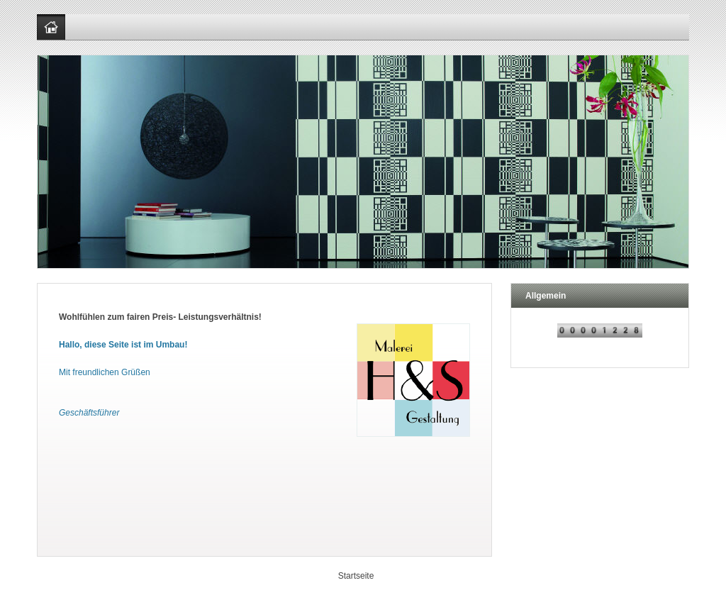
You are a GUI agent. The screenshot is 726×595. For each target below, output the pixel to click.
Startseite (356, 576)
